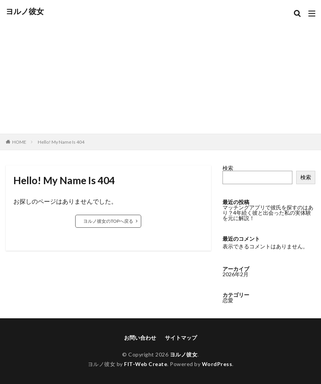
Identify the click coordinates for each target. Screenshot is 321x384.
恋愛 (228, 306)
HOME (19, 142)
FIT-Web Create (146, 364)
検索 (228, 168)
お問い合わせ (140, 337)
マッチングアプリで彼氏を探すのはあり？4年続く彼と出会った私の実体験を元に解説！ (268, 212)
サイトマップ (181, 337)
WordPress (217, 364)
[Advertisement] (160, 72)
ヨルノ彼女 (25, 11)
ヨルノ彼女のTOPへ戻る (108, 221)
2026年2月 (235, 280)
